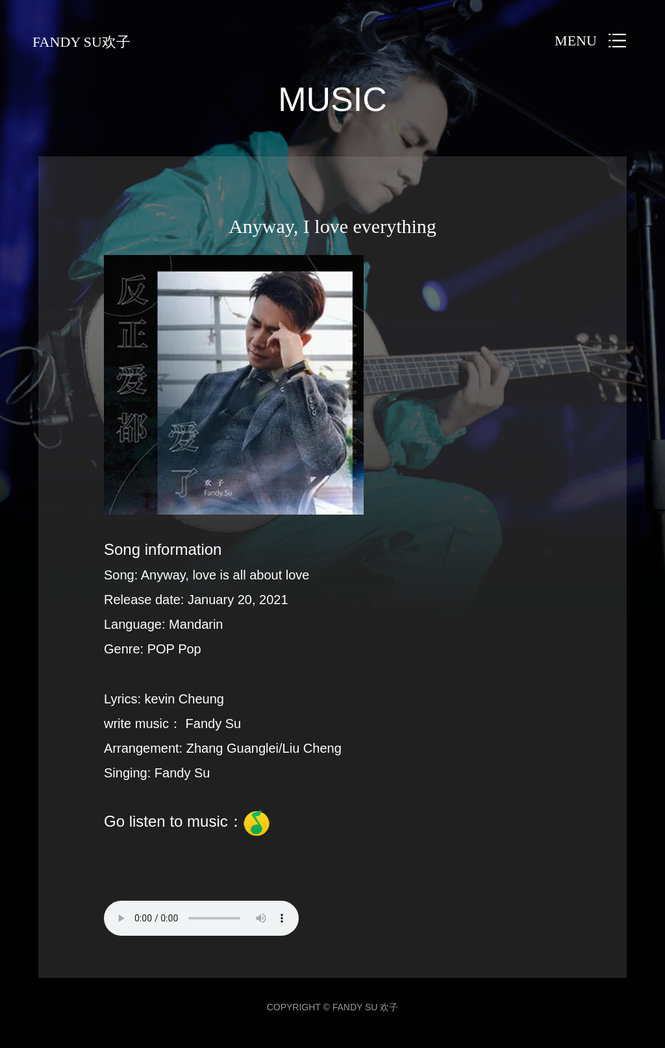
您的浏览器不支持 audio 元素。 (201, 918)
